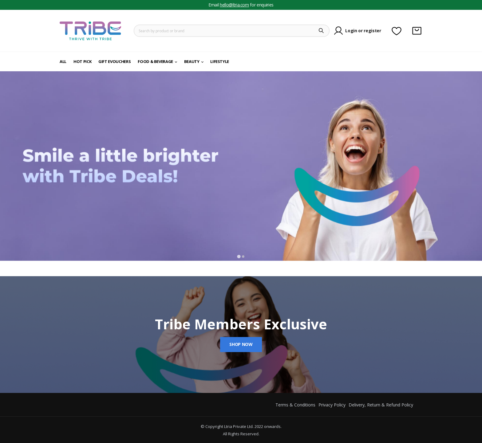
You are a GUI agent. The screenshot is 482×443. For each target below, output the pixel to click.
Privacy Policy (332, 405)
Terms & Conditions (295, 405)
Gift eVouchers (114, 61)
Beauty (192, 61)
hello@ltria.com (234, 5)
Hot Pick (82, 61)
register (372, 30)
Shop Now (240, 344)
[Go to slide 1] (238, 256)
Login (351, 30)
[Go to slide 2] (243, 256)
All (63, 61)
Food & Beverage (155, 61)
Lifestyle (219, 61)
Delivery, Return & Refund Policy (381, 405)
